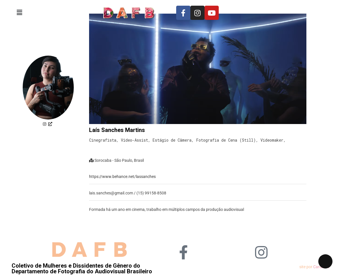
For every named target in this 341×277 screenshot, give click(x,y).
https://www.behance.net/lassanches (122, 176)
